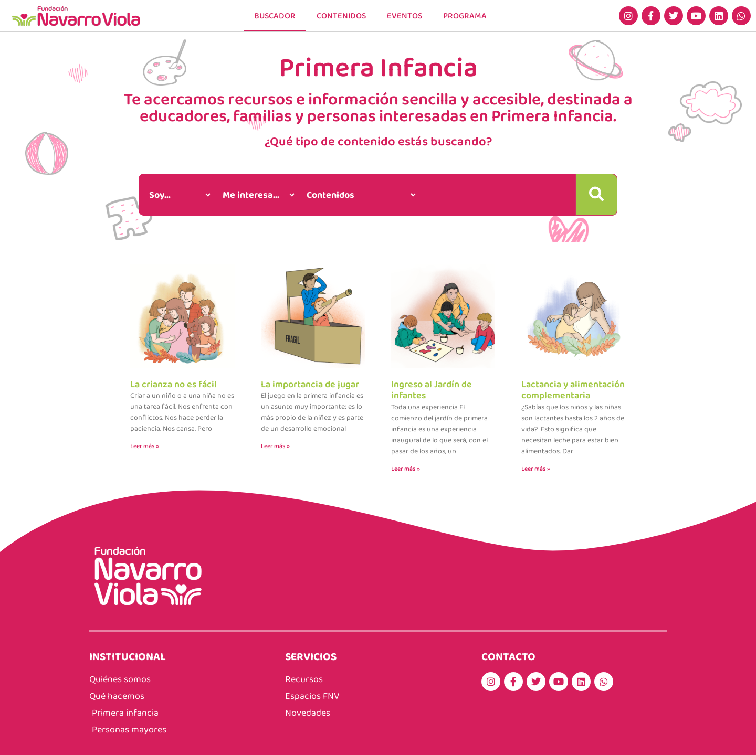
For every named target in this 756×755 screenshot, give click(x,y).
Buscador (275, 15)
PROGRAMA (465, 15)
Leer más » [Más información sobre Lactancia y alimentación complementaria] (535, 468)
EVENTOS (404, 15)
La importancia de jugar (310, 384)
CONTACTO (508, 656)
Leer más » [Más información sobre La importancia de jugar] (275, 446)
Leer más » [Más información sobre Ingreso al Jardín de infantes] (405, 468)
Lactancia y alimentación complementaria (573, 389)
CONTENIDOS (341, 15)
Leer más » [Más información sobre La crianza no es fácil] (144, 446)
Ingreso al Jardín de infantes (431, 389)
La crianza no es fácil (173, 384)
